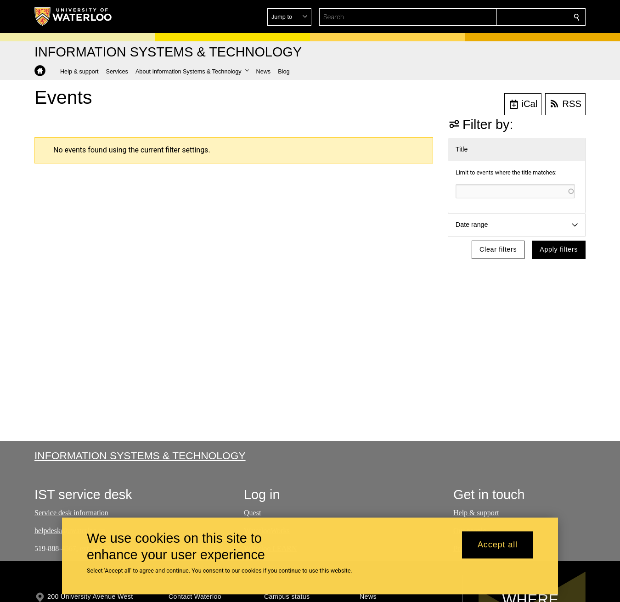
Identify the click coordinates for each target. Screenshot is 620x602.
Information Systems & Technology (140, 455)
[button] (510, 17)
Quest (252, 513)
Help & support (476, 513)
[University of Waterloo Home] (73, 16)
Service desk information (71, 513)
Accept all (498, 545)
